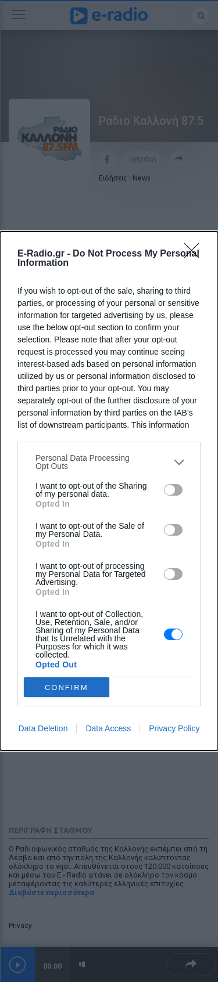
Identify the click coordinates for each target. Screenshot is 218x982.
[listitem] (109, 462)
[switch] (173, 490)
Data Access (108, 728)
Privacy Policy (174, 728)
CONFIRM (66, 687)
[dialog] (109, 491)
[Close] (195, 254)
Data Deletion (43, 728)
